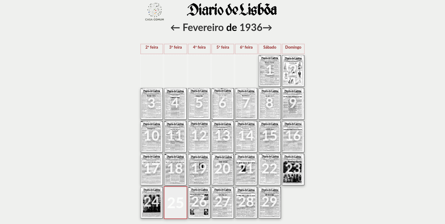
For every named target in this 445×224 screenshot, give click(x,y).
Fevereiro (203, 27)
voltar (154, 11)
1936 (250, 27)
